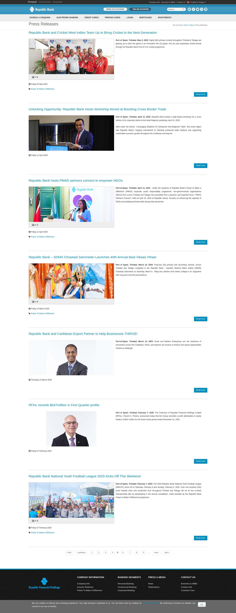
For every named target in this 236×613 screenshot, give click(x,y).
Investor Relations (85, 587)
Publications (153, 587)
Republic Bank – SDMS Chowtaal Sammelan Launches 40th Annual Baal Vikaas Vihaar (92, 257)
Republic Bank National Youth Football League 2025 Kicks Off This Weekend (85, 476)
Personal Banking (126, 584)
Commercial (44, 2)
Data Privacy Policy (150, 603)
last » (167, 552)
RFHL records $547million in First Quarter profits (64, 405)
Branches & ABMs (168, 2)
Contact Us (181, 2)
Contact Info (186, 587)
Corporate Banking (126, 590)
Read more (200, 94)
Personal (32, 2)
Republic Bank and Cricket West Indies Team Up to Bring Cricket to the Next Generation (93, 32)
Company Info (154, 2)
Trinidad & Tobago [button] (198, 2)
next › (156, 552)
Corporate (57, 2)
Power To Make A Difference (42, 89)
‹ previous (81, 552)
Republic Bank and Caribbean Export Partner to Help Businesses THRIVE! (83, 333)
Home (186, 25)
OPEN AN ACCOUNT (115, 9)
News (191, 25)
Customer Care (188, 590)
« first (69, 552)
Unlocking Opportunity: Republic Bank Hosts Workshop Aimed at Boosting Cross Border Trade (97, 109)
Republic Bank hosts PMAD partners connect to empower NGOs (76, 180)
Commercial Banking (127, 587)
